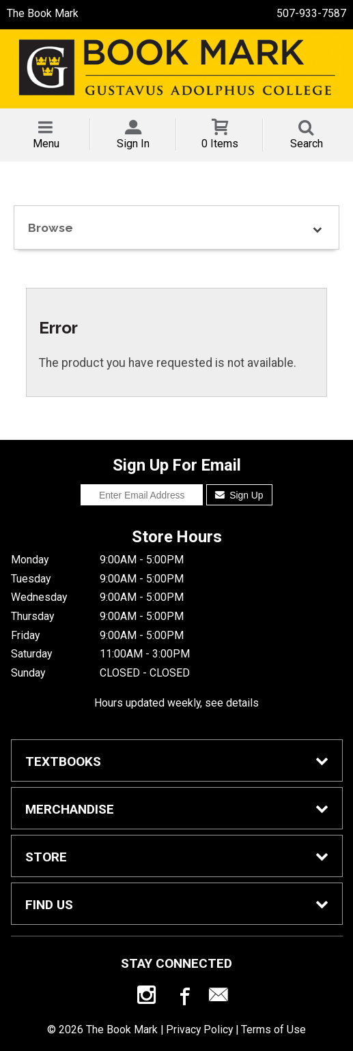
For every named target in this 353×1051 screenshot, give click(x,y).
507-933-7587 (311, 13)
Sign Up (239, 495)
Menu (46, 143)
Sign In (133, 143)
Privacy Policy (199, 1029)
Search (306, 143)
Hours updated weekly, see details (176, 702)
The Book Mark (43, 13)
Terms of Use (273, 1029)
